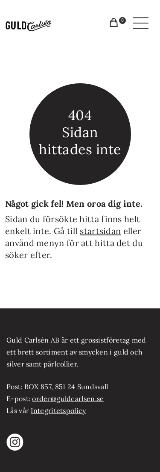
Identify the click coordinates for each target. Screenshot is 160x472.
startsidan (100, 231)
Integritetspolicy (58, 410)
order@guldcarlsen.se (68, 398)
